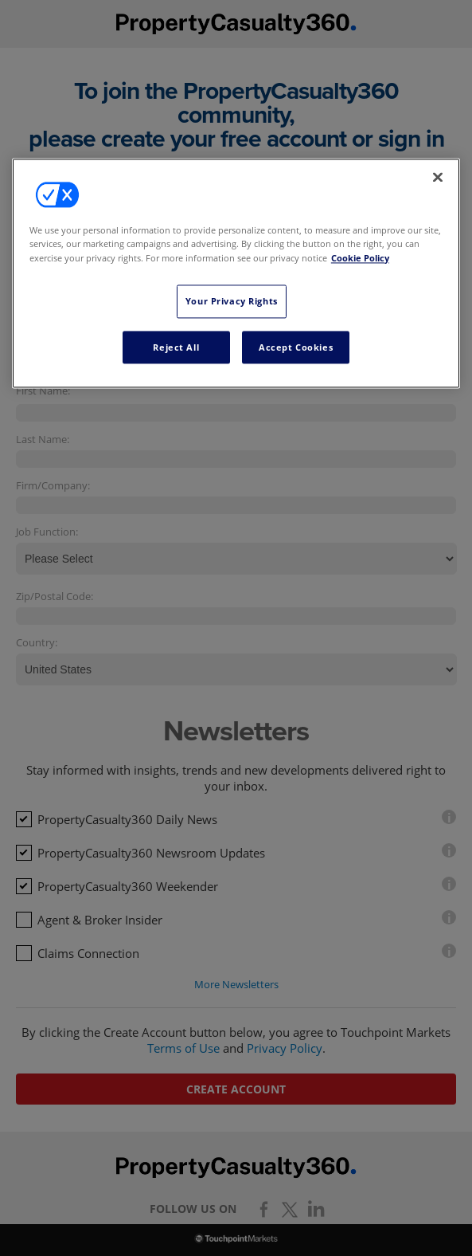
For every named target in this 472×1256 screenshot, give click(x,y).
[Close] (437, 177)
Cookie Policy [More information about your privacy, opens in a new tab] (360, 258)
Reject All (176, 347)
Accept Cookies (296, 347)
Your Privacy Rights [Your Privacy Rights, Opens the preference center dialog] (231, 301)
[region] (236, 274)
